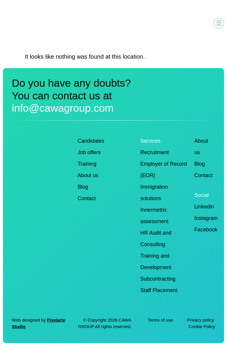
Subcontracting (158, 279)
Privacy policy (201, 320)
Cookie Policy (202, 326)
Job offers (88, 152)
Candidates (90, 141)
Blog (82, 187)
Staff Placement (159, 290)
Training (86, 164)
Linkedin (204, 207)
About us (87, 175)
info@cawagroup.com (63, 108)
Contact (86, 198)
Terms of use (160, 320)
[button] (219, 23)
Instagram (206, 218)
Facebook (205, 230)
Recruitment (154, 152)
